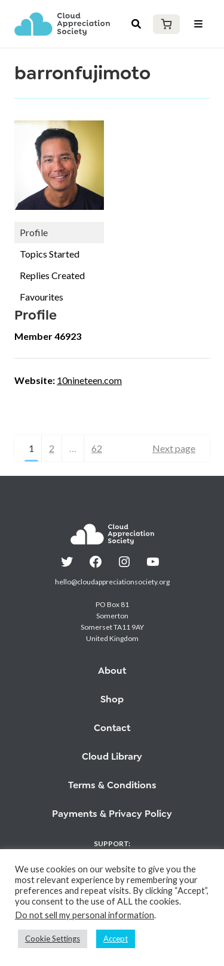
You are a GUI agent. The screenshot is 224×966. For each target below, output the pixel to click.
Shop (112, 699)
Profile (34, 232)
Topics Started (49, 253)
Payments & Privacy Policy (112, 813)
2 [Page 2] (51, 448)
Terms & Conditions (112, 785)
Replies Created (52, 275)
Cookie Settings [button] (52, 938)
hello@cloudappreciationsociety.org (112, 581)
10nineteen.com (89, 380)
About (112, 670)
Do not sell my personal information (84, 915)
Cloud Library (112, 756)
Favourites (41, 296)
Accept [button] (115, 938)
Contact (112, 728)
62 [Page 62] (96, 448)
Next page (173, 448)
